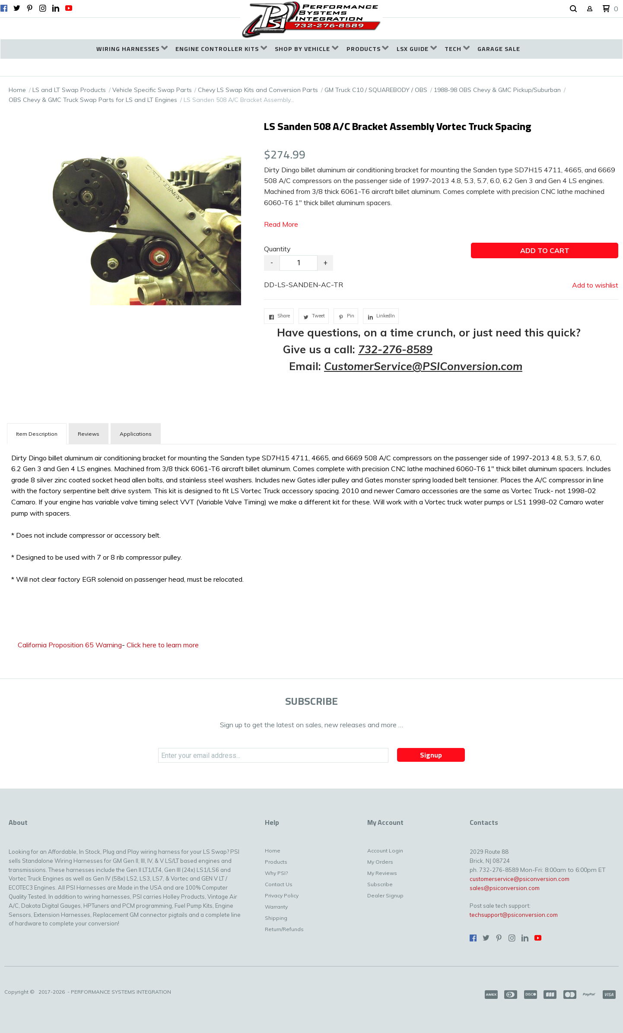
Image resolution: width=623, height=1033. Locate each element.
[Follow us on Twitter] (16, 8)
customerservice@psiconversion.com (519, 878)
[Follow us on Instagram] (42, 8)
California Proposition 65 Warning (70, 644)
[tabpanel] (311, 516)
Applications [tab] (136, 434)
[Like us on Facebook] (3, 8)
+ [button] (325, 263)
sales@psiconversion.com (505, 887)
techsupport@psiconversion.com (514, 914)
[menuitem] (132, 49)
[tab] (37, 433)
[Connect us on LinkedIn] (55, 8)
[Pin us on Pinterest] (29, 8)
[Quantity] (299, 263)
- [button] (271, 263)
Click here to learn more (163, 644)
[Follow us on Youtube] (68, 8)
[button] (573, 9)
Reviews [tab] (88, 434)
